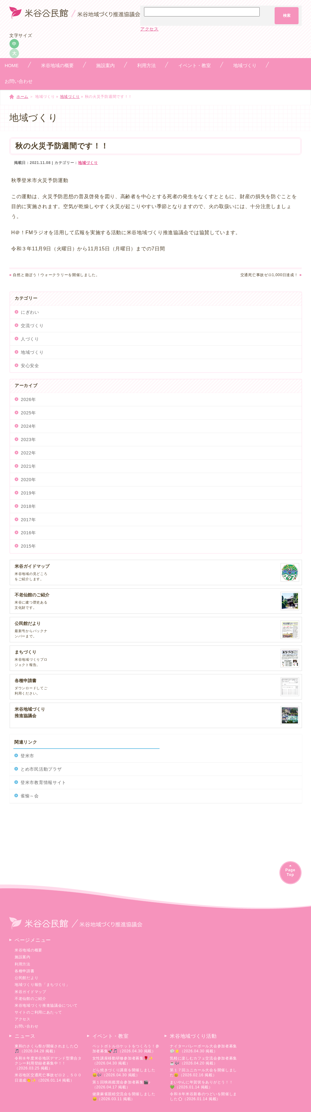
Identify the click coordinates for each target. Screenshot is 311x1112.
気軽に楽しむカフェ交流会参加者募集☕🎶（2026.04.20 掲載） (203, 1060)
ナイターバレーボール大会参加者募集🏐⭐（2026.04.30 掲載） (203, 1048)
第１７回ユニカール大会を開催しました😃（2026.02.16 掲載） (203, 1072)
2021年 (28, 466)
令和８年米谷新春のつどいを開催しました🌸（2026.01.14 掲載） (203, 1096)
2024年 (28, 426)
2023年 (28, 439)
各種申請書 (25, 971)
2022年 (28, 452)
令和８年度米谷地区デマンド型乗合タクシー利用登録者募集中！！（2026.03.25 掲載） (48, 1063)
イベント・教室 (110, 1036)
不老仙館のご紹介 (30, 998)
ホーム (22, 96)
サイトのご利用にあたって (38, 1012)
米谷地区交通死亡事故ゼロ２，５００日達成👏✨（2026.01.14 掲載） (48, 1077)
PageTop (290, 872)
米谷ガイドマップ (30, 992)
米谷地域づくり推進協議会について (46, 1005)
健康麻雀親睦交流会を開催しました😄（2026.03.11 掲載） (124, 1096)
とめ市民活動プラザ (41, 769)
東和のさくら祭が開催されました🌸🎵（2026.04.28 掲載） (47, 1048)
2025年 (28, 412)
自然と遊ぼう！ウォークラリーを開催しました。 (54, 275)
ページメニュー (33, 940)
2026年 (28, 399)
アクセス (149, 28)
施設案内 (22, 957)
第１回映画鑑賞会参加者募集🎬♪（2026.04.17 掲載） (121, 1084)
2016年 (28, 532)
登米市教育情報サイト (43, 782)
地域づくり (70, 96)
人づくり (30, 338)
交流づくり (32, 325)
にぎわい (30, 312)
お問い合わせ (26, 1026)
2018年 (28, 506)
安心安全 (30, 365)
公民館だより (26, 978)
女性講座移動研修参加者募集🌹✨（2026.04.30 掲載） (123, 1060)
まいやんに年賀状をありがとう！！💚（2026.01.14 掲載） (201, 1084)
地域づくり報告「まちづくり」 (42, 984)
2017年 (28, 519)
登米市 (27, 755)
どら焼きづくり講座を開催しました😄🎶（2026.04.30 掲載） (124, 1072)
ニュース (25, 1036)
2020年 (28, 479)
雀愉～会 (30, 795)
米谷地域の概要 (28, 950)
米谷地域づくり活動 (193, 1036)
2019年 (28, 492)
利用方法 (22, 964)
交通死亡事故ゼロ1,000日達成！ (271, 275)
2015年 (28, 546)
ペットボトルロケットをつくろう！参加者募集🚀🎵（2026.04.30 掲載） (126, 1048)
